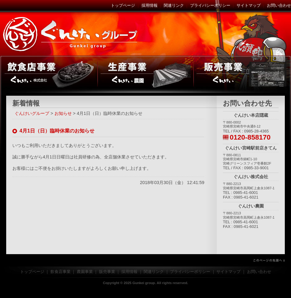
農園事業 (145, 74)
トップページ (123, 5)
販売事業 (242, 74)
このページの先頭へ (145, 260)
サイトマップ (249, 5)
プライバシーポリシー (210, 5)
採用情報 (149, 5)
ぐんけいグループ (71, 33)
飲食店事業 (49, 74)
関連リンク (174, 5)
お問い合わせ (279, 5)
